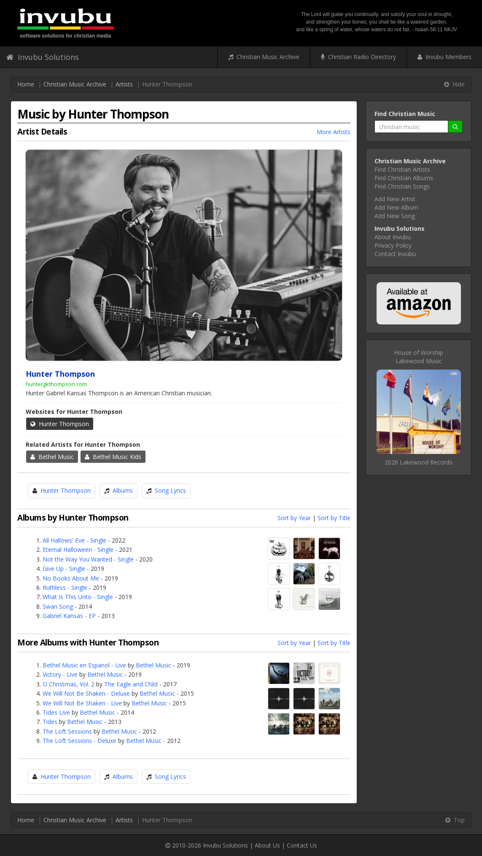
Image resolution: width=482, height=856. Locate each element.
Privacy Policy (393, 245)
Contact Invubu (395, 254)
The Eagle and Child (131, 684)
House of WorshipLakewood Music (418, 356)
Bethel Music (52, 457)
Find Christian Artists (402, 169)
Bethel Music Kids (113, 457)
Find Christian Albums (403, 178)
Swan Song (58, 606)
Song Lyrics (170, 490)
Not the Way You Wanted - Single (88, 559)
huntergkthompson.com (56, 384)
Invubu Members (444, 57)
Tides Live (56, 712)
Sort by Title (334, 518)
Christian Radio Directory (358, 57)
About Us (267, 845)
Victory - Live (60, 674)
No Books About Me (71, 578)
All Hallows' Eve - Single (74, 540)
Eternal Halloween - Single (78, 549)
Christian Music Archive (263, 57)
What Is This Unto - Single (78, 597)
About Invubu (392, 237)
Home (25, 84)
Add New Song (394, 216)
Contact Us (302, 845)
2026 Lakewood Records (418, 462)
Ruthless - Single (65, 587)
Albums (123, 490)
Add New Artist (394, 199)
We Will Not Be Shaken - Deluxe (86, 693)
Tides (50, 722)
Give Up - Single (64, 568)
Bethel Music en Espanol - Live (84, 665)
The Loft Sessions (67, 731)
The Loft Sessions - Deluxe (79, 741)
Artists (124, 84)
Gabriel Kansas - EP (69, 616)
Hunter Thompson (59, 424)
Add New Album (396, 207)
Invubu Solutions (42, 57)
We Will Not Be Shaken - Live (82, 703)
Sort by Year (294, 518)
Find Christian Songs (402, 186)
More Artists (333, 132)
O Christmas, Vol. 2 (68, 684)
